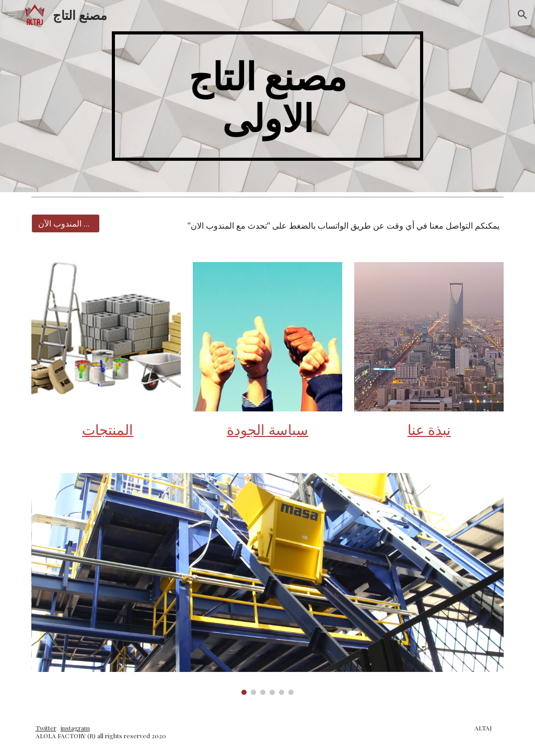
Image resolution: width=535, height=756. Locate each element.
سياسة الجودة (267, 429)
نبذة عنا (429, 429)
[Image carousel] (267, 584)
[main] (267, 96)
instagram (75, 728)
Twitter (46, 728)
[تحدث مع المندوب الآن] (65, 223)
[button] (12, 14)
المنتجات (107, 429)
